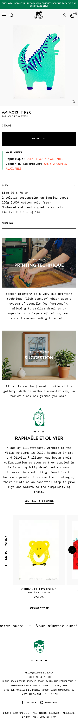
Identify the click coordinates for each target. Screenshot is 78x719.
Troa (53, 716)
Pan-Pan (31, 716)
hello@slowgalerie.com (39, 673)
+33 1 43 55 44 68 (39, 677)
